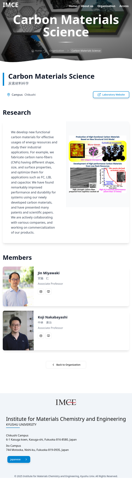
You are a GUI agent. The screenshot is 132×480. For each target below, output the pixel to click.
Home (73, 6)
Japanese (18, 459)
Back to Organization (66, 364)
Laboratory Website (111, 94)
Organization (106, 6)
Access (124, 6)
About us (87, 6)
